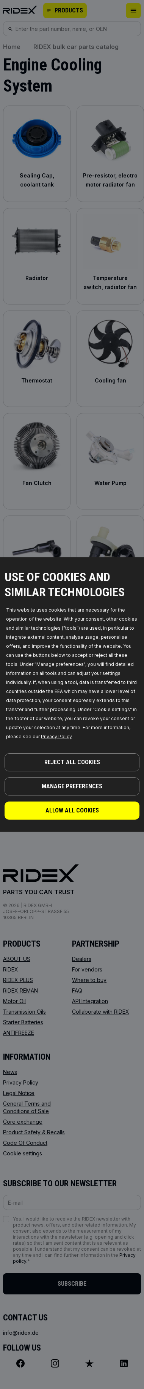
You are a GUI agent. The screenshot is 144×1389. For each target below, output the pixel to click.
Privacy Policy (56, 736)
